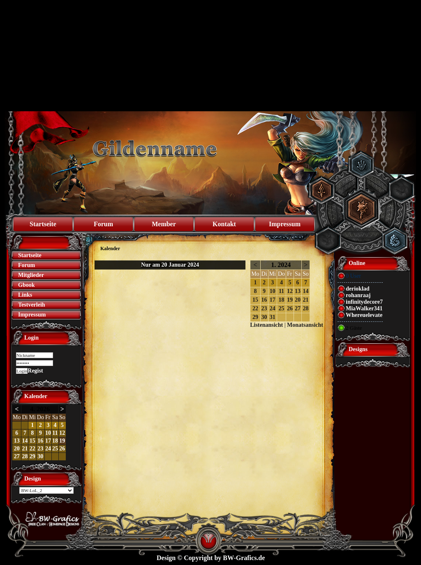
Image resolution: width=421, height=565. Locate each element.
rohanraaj (358, 295)
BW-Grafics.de (244, 557)
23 (40, 448)
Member (164, 223)
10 (48, 433)
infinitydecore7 (364, 302)
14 (25, 441)
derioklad (358, 289)
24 (48, 448)
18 (55, 441)
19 (62, 441)
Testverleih (31, 305)
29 (32, 456)
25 (55, 448)
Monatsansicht (305, 325)
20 (17, 448)
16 (40, 441)
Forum (103, 223)
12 (62, 433)
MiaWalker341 (364, 308)
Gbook (26, 285)
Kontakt (224, 223)
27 (17, 456)
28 (25, 456)
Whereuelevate (364, 315)
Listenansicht (266, 325)
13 (17, 441)
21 (25, 448)
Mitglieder (31, 275)
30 (40, 456)
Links (25, 295)
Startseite (43, 223)
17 (48, 441)
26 (62, 448)
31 (272, 317)
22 (32, 448)
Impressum (285, 223)
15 (32, 441)
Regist (35, 371)
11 (55, 433)
